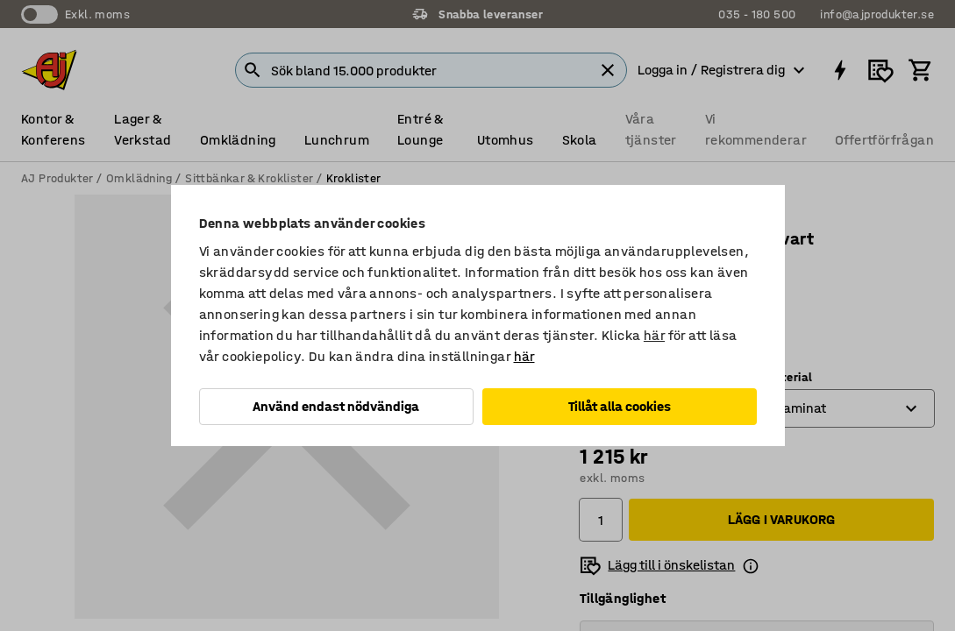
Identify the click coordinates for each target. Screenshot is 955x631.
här (654, 335)
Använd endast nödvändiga (336, 406)
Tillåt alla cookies (619, 406)
